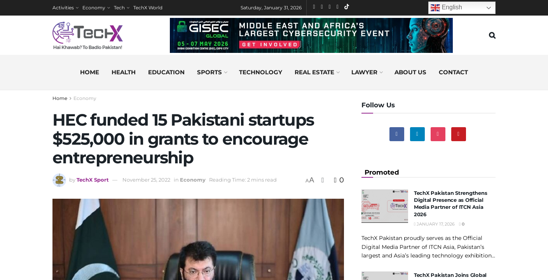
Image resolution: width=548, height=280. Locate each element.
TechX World (147, 7)
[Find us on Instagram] (438, 134)
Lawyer (364, 72)
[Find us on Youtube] (458, 134)
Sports (209, 72)
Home (89, 72)
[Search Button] (492, 35)
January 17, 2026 (434, 224)
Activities (63, 7)
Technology (260, 72)
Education (166, 72)
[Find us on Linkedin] (417, 134)
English (446, 7)
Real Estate (314, 72)
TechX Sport (93, 180)
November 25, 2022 (146, 180)
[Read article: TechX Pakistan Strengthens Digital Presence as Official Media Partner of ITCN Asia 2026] (384, 206)
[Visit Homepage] (87, 35)
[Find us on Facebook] (396, 134)
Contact (453, 72)
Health (124, 72)
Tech (119, 7)
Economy (93, 7)
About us (410, 72)
